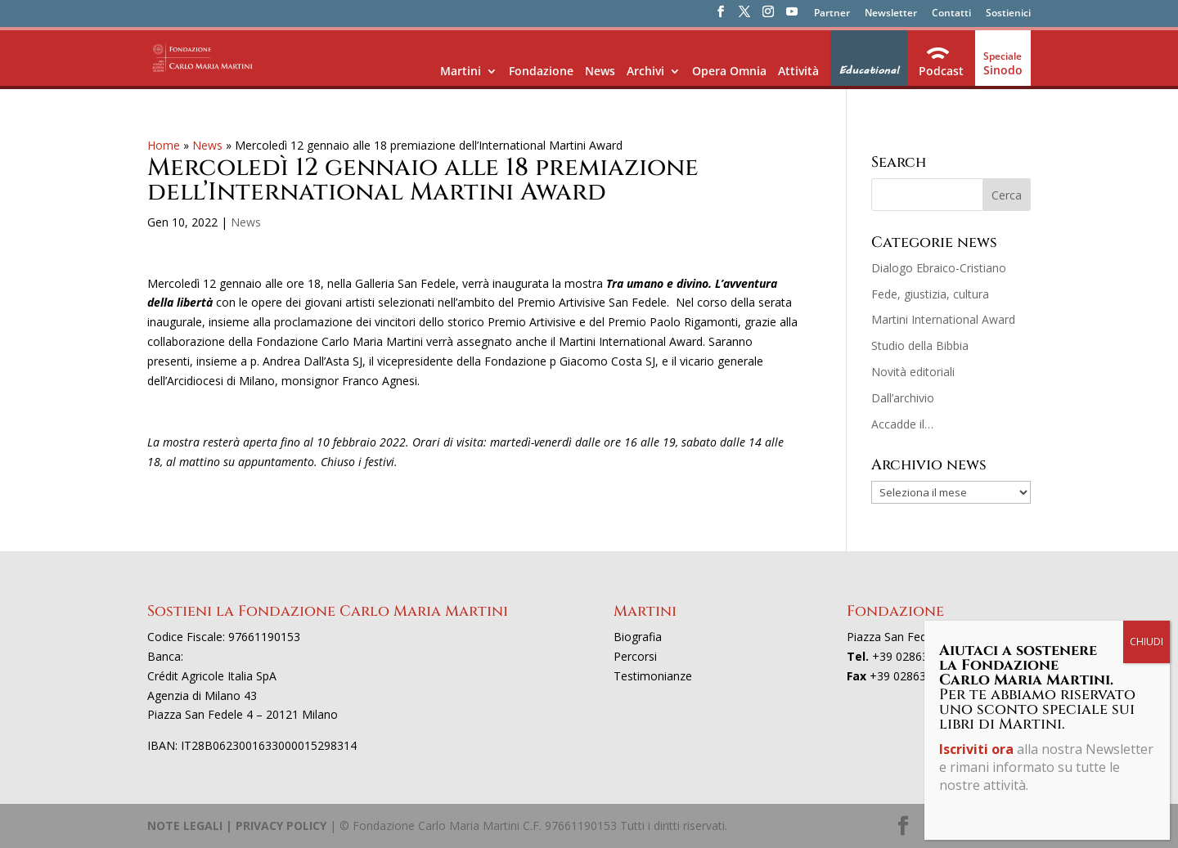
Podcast (941, 71)
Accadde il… (902, 424)
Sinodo (1003, 70)
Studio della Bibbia (920, 345)
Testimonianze (653, 676)
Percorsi (635, 656)
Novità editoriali (913, 371)
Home (163, 145)
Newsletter (891, 14)
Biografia (638, 636)
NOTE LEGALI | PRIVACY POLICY (236, 825)
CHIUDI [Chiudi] (1146, 641)
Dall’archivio (902, 398)
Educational (869, 70)
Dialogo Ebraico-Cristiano (938, 268)
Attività (798, 71)
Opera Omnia (729, 71)
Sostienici (1008, 14)
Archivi (645, 71)
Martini (460, 71)
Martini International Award (943, 319)
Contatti (951, 14)
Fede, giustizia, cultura (930, 294)
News (600, 71)
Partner (832, 14)
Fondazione (541, 71)
